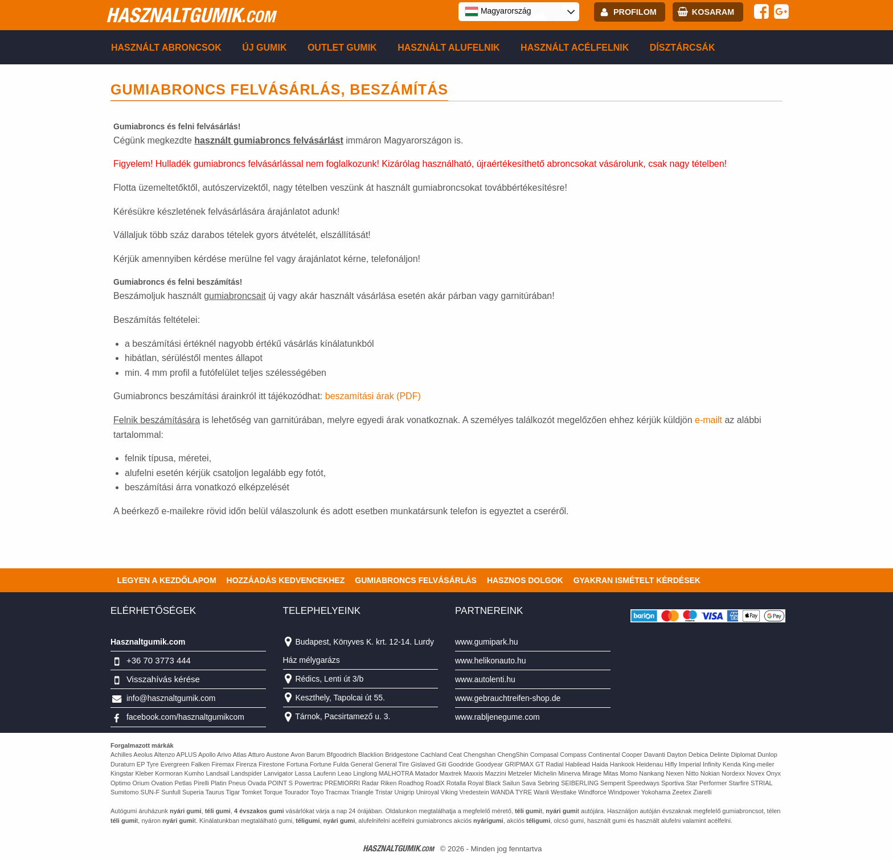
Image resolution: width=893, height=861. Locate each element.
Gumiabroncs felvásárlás (416, 580)
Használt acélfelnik (575, 47)
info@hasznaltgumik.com (171, 698)
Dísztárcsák (682, 47)
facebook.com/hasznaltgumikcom (185, 716)
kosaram (713, 12)
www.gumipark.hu (486, 641)
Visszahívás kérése (163, 679)
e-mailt (709, 420)
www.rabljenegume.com (497, 716)
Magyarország (498, 11)
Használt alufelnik (449, 47)
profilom (635, 12)
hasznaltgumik (190, 15)
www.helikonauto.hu (490, 660)
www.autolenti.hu (485, 679)
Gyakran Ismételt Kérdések (637, 580)
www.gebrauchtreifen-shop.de (507, 698)
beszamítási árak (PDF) (373, 396)
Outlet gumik (342, 47)
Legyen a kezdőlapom (166, 580)
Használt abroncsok (166, 47)
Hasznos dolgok (525, 580)
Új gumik (264, 47)
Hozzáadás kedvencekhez (286, 580)
